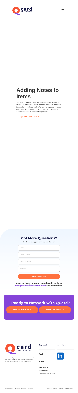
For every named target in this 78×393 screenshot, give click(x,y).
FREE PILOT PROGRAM (55, 310)
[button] (62, 10)
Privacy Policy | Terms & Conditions (60, 388)
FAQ (41, 354)
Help (41, 361)
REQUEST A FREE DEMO (22, 310)
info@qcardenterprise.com (30, 285)
